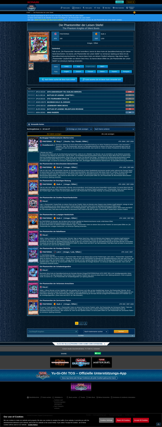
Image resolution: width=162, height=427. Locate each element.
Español (114, 71)
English (66, 71)
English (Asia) (90, 66)
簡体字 (102, 66)
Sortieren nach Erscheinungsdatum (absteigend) (59, 402)
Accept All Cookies (141, 420)
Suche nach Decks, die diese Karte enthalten (49, 20)
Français (90, 71)
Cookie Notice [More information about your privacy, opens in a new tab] (33, 425)
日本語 (66, 66)
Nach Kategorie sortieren (59, 407)
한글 (78, 66)
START (28, 12)
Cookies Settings (106, 420)
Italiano (102, 71)
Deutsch (78, 71)
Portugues (126, 71)
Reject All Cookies (123, 420)
